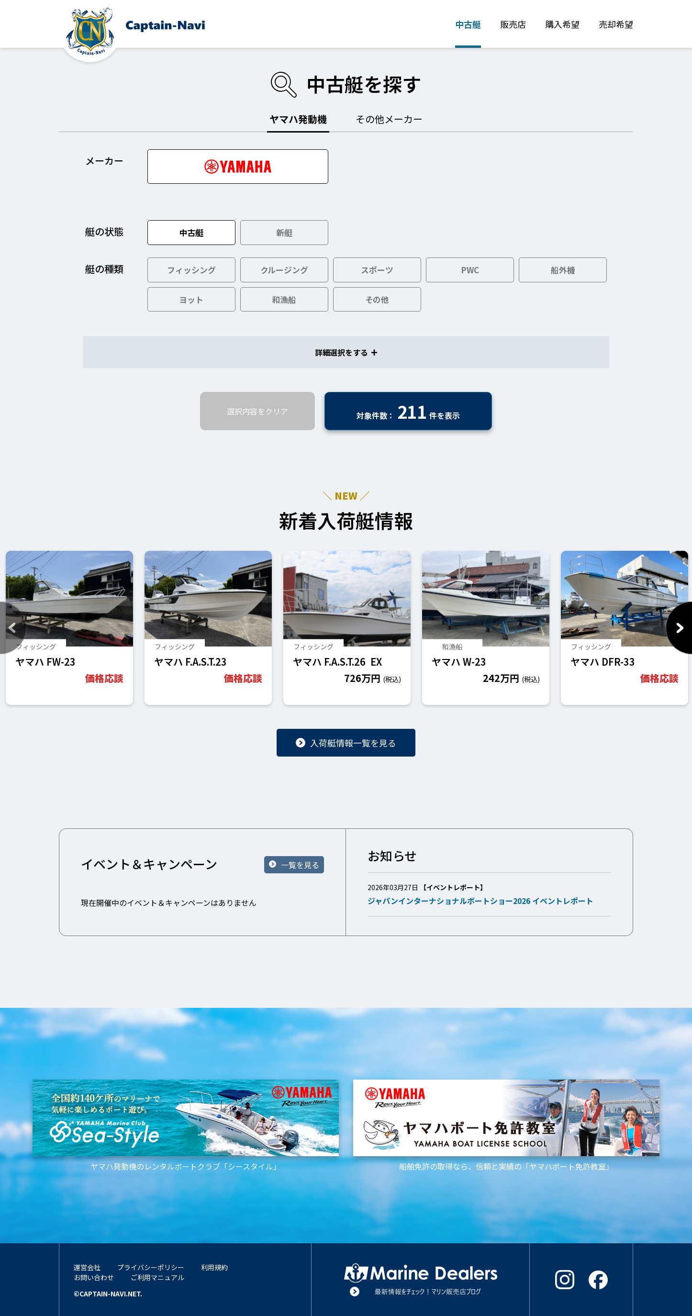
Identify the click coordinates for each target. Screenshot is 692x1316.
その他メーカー (389, 119)
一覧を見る (300, 864)
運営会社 (87, 1267)
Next (679, 628)
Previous (13, 628)
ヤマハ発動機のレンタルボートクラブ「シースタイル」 (186, 1125)
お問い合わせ (94, 1277)
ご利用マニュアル (157, 1277)
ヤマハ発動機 (298, 119)
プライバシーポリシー (150, 1267)
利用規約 (214, 1267)
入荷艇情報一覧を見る (353, 742)
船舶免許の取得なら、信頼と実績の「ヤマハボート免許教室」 (506, 1125)
